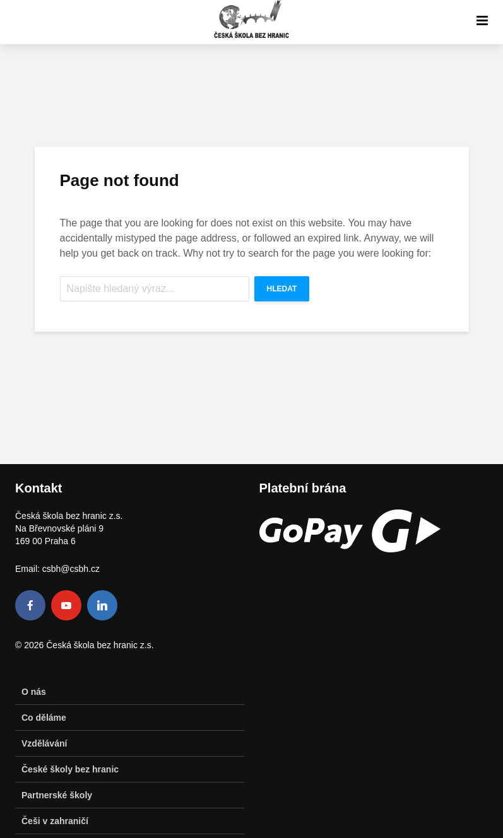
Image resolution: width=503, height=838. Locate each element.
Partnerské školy (56, 795)
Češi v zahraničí (54, 821)
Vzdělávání (44, 743)
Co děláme (43, 718)
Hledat (282, 288)
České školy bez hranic (70, 769)
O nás (33, 692)
